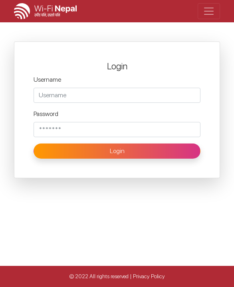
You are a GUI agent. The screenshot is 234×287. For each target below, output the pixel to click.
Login (117, 151)
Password (46, 114)
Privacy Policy (149, 276)
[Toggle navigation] (209, 11)
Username (47, 79)
